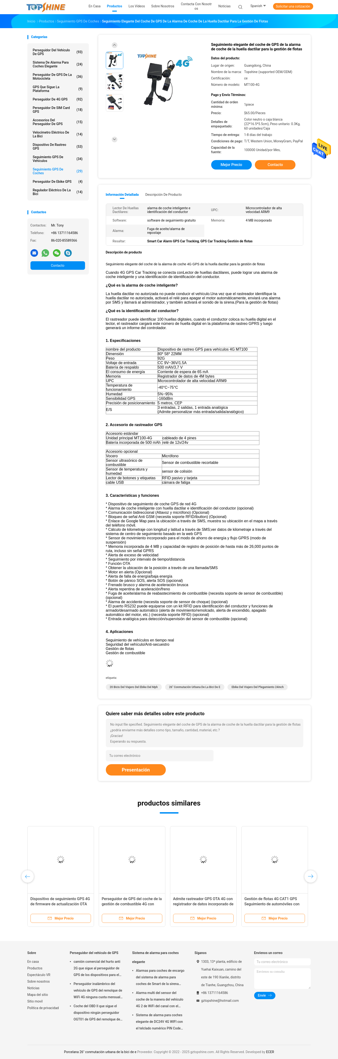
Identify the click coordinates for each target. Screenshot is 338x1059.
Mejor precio (231, 164)
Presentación (136, 770)
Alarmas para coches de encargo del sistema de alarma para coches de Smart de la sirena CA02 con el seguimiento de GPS (160, 978)
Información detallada (122, 194)
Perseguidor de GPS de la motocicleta (58, 76)
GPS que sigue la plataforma (58, 89)
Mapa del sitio (37, 995)
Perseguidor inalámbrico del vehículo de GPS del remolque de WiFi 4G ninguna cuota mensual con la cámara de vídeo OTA (98, 991)
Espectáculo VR (38, 975)
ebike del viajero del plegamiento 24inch (257, 687)
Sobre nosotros (38, 981)
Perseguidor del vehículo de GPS (58, 52)
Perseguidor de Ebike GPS (58, 181)
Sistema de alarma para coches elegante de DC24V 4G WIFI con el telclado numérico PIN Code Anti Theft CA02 (159, 1022)
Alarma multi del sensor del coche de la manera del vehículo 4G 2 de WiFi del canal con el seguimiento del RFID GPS (159, 1000)
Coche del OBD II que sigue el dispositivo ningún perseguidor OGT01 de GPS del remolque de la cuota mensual (97, 1013)
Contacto (57, 265)
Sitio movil (35, 1001)
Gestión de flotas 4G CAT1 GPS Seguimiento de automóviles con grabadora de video (271, 904)
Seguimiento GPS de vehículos (58, 159)
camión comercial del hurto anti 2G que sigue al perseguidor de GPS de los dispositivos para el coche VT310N (97, 969)
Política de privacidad (43, 1008)
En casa (33, 961)
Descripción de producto (163, 194)
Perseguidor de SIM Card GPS (58, 109)
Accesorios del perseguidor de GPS (58, 122)
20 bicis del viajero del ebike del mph (134, 687)
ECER (270, 1052)
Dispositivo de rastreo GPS (58, 146)
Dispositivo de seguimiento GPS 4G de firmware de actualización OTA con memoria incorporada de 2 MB (60, 904)
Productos (35, 968)
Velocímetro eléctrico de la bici (58, 134)
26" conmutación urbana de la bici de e (194, 687)
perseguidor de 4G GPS (58, 99)
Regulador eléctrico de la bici (58, 192)
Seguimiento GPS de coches (58, 171)
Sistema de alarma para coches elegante (58, 64)
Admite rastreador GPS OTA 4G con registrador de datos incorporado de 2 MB (203, 904)
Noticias (33, 988)
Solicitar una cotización (293, 6)
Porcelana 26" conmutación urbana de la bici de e (100, 1052)
